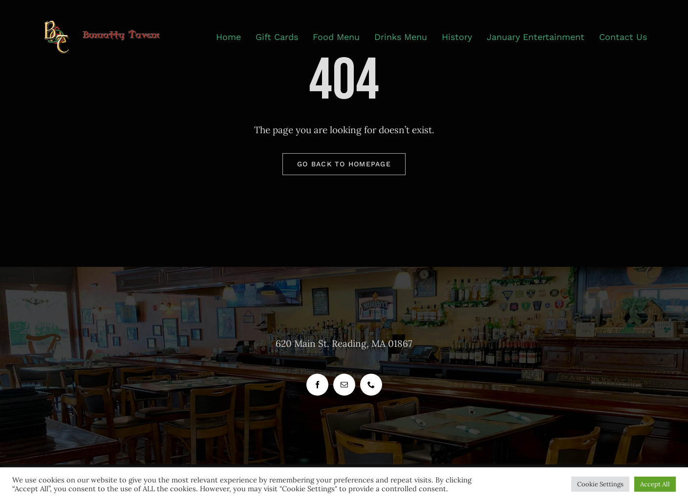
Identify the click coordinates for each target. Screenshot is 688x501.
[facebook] (317, 385)
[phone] (371, 385)
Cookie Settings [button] (600, 484)
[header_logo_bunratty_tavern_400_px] (107, 25)
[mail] (344, 385)
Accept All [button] (655, 484)
